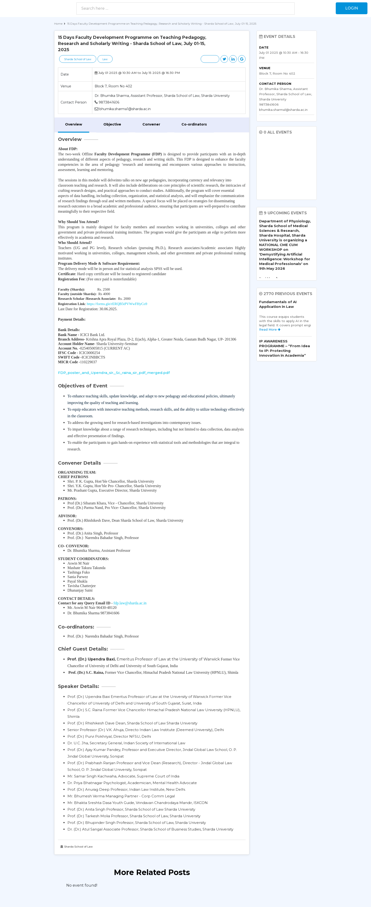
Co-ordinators (194, 124)
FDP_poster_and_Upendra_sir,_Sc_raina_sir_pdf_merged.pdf (114, 372)
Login (351, 8)
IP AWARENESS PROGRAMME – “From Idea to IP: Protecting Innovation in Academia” (284, 348)
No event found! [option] (81, 885)
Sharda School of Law (77, 59)
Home (58, 23)
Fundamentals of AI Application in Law (278, 304)
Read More (269, 329)
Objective (112, 124)
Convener (151, 124)
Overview (73, 124)
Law (105, 59)
